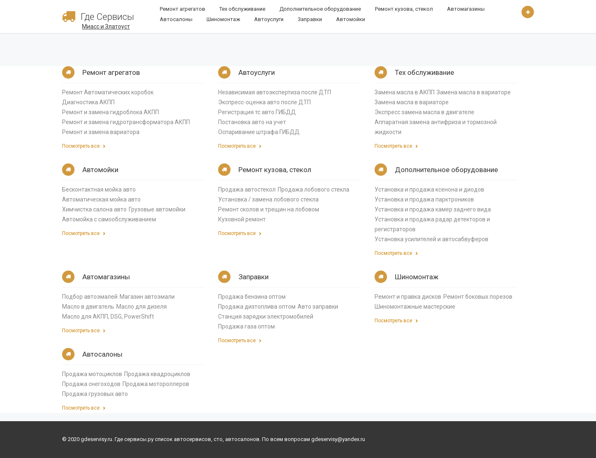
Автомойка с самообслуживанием (109, 219)
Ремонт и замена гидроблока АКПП (110, 112)
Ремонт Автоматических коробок (108, 92)
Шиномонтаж (223, 19)
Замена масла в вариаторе (474, 92)
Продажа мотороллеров (156, 384)
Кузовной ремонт (242, 219)
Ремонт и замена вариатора (100, 132)
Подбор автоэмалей (90, 296)
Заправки (310, 19)
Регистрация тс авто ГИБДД (257, 112)
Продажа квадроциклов (157, 374)
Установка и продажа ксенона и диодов (429, 189)
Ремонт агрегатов (182, 9)
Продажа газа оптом (246, 326)
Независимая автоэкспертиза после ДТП (274, 92)
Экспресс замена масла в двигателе (424, 112)
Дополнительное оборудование (320, 9)
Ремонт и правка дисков (408, 296)
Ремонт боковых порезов (477, 296)
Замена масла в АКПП (405, 92)
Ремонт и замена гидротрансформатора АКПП (126, 122)
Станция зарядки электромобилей (265, 316)
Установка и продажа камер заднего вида (433, 209)
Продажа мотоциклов (92, 374)
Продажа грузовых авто (95, 394)
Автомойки (350, 19)
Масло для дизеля (141, 306)
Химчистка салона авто (94, 209)
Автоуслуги (269, 19)
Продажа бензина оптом (252, 296)
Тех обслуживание (242, 9)
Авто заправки (318, 306)
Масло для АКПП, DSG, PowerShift (108, 316)
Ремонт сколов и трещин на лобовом (268, 209)
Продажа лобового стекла (313, 189)
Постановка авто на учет (252, 122)
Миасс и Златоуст (106, 26)
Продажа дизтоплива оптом (257, 306)
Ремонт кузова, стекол (404, 9)
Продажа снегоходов (91, 384)
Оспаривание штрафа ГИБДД (259, 132)
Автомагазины (466, 9)
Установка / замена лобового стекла (268, 199)
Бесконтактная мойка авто (99, 189)
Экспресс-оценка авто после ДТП (264, 102)
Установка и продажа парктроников (424, 199)
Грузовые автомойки (157, 209)
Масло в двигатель (88, 306)
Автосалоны (176, 19)
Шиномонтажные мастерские (415, 306)
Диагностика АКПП (88, 102)
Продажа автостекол (247, 189)
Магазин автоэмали (147, 296)
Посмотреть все (84, 146)
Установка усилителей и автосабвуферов (431, 239)
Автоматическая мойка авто (101, 199)
